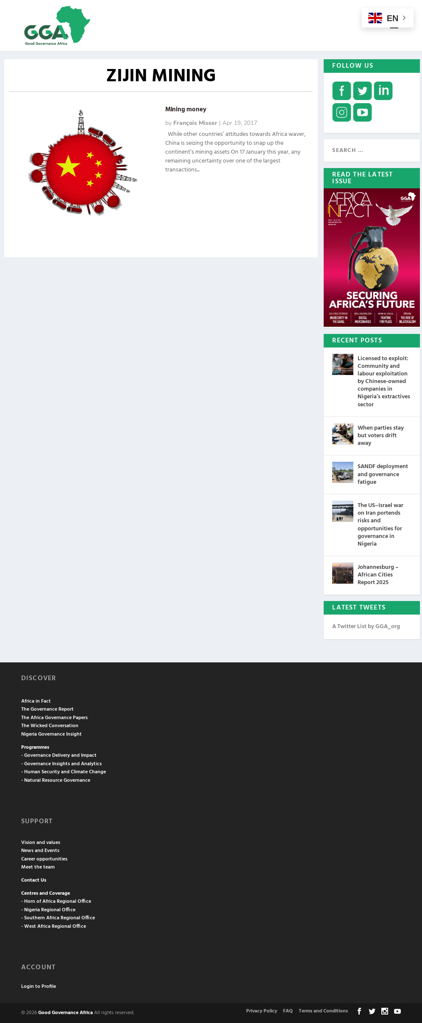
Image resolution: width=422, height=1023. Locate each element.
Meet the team (38, 867)
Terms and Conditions (323, 1011)
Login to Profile (38, 986)
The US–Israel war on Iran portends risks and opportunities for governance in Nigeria (380, 525)
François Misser (195, 123)
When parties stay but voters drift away (381, 435)
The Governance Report (47, 709)
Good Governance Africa (65, 1013)
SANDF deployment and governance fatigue (383, 474)
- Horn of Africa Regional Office (56, 901)
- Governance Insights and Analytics (61, 764)
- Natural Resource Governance (55, 780)
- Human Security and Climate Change (63, 772)
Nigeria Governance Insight (51, 734)
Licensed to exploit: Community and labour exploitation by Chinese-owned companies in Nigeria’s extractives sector (384, 382)
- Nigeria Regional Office (48, 910)
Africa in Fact (36, 701)
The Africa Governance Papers (54, 718)
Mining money (185, 110)
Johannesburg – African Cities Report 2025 (378, 575)
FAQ (288, 1011)
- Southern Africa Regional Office (58, 918)
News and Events (40, 851)
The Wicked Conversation (49, 726)
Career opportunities (44, 859)
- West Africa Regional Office (53, 926)
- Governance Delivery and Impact (59, 755)
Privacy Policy (261, 1011)
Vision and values (40, 842)
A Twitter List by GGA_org (366, 626)
